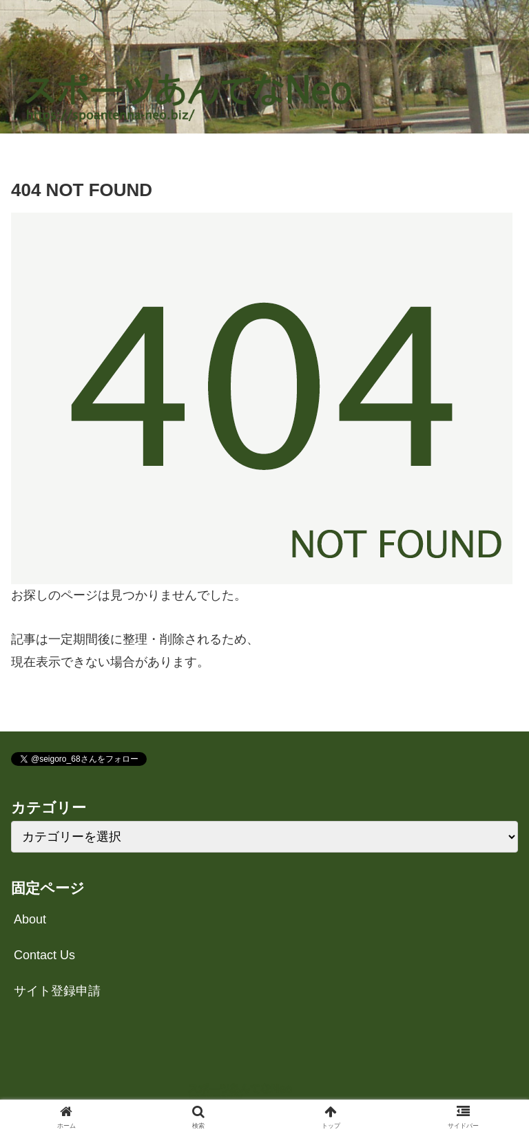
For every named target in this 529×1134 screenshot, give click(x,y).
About (30, 919)
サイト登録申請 (57, 991)
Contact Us (44, 955)
